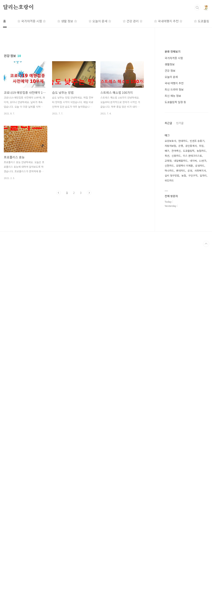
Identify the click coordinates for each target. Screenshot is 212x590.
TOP (206, 587)
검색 (197, 7)
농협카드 (201, 379)
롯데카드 (180, 399)
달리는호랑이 (18, 7)
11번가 (202, 389)
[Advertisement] (74, 73)
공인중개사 (191, 374)
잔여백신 (176, 379)
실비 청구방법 (172, 404)
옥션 (167, 384)
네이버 (193, 389)
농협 (183, 404)
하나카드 (169, 399)
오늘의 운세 (171, 191)
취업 (201, 374)
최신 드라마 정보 (174, 204)
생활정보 (170, 179)
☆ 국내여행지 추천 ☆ (168, 21)
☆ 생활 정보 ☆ (67, 21)
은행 (180, 374)
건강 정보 (170, 185)
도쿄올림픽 (188, 379)
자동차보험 (170, 374)
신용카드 (176, 384)
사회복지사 (200, 399)
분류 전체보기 (172, 166)
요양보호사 (170, 369)
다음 (89, 246)
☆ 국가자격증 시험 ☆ (31, 21)
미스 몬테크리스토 (192, 384)
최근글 (168, 237)
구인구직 (192, 404)
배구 (167, 379)
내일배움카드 (181, 389)
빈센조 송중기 (197, 369)
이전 (58, 246)
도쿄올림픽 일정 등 (175, 216)
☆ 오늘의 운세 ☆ (100, 21)
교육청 (168, 389)
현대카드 (183, 369)
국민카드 (169, 409)
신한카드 (169, 394)
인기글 (180, 237)
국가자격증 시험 (174, 172)
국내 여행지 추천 (174, 197)
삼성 (190, 399)
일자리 (203, 404)
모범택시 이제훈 (184, 394)
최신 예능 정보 (173, 210)
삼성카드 (199, 394)
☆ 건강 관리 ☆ (133, 21)
